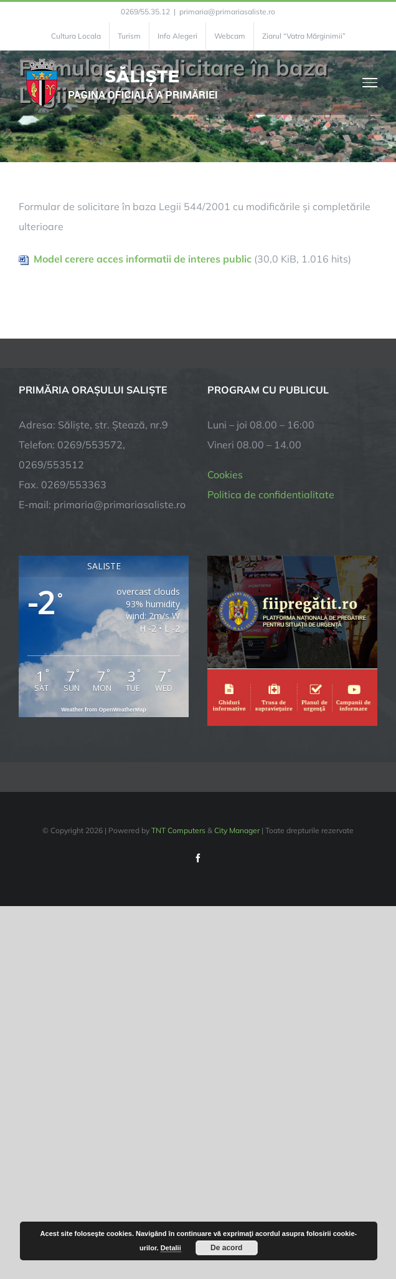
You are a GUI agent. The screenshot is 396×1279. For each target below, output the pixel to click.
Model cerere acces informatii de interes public (143, 259)
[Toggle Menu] (370, 82)
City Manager (237, 830)
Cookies (225, 474)
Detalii (171, 1248)
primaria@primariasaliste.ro (227, 11)
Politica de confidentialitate (270, 494)
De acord (226, 1247)
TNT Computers (178, 830)
